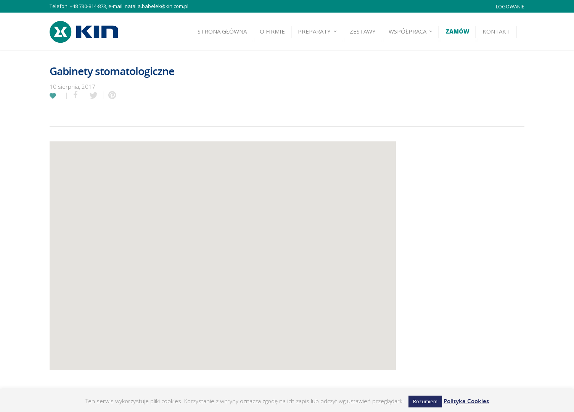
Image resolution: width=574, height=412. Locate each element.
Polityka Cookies (466, 401)
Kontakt (496, 31)
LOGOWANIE (510, 6)
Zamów (457, 31)
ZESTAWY (363, 31)
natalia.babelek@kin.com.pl (156, 6)
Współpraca (411, 31)
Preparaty (318, 31)
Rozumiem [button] (425, 401)
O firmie (272, 31)
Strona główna (222, 31)
